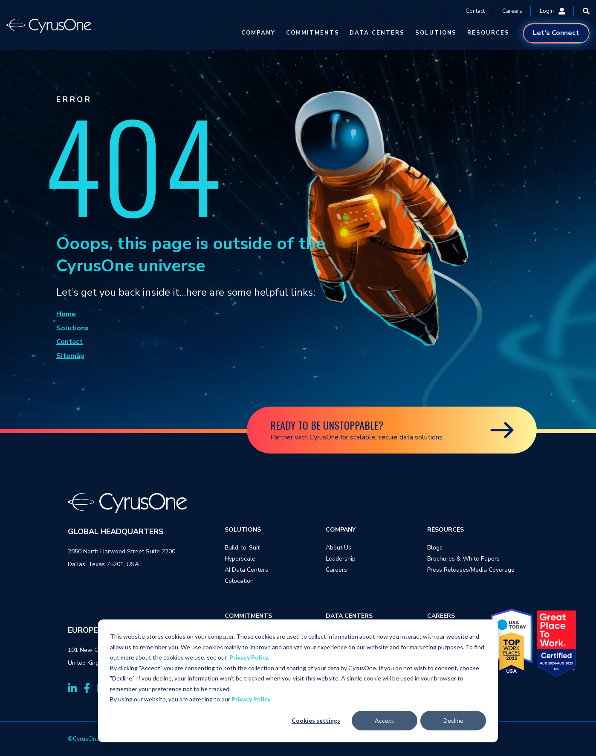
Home (66, 314)
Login (552, 11)
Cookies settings (316, 720)
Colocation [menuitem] (239, 581)
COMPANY (258, 33)
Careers (512, 11)
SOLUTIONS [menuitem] (243, 530)
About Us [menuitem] (338, 548)
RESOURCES (488, 33)
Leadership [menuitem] (341, 559)
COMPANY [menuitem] (341, 530)
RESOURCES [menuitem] (445, 530)
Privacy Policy (248, 657)
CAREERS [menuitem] (441, 616)
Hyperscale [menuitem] (240, 559)
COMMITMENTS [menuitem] (248, 616)
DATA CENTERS (377, 33)
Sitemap (70, 356)
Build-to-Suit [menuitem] (242, 548)
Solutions (72, 328)
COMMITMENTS (312, 33)
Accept (384, 720)
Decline (453, 720)
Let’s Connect (556, 33)
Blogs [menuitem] (435, 548)
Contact (475, 11)
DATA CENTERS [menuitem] (349, 616)
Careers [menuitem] (336, 570)
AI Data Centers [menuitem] (246, 570)
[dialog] (298, 680)
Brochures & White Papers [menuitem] (463, 559)
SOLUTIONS (436, 33)
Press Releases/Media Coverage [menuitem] (471, 570)
